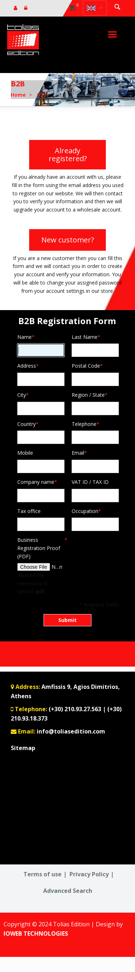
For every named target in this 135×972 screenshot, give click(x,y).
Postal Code (86, 366)
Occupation (85, 511)
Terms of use (42, 874)
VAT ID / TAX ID (90, 481)
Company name (35, 482)
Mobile (25, 452)
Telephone (84, 424)
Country (26, 424)
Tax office (29, 511)
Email (78, 453)
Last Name (85, 337)
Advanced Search (67, 891)
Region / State (88, 395)
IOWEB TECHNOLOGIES (36, 933)
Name (24, 337)
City (21, 395)
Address (26, 366)
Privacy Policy (89, 874)
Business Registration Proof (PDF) (40, 547)
